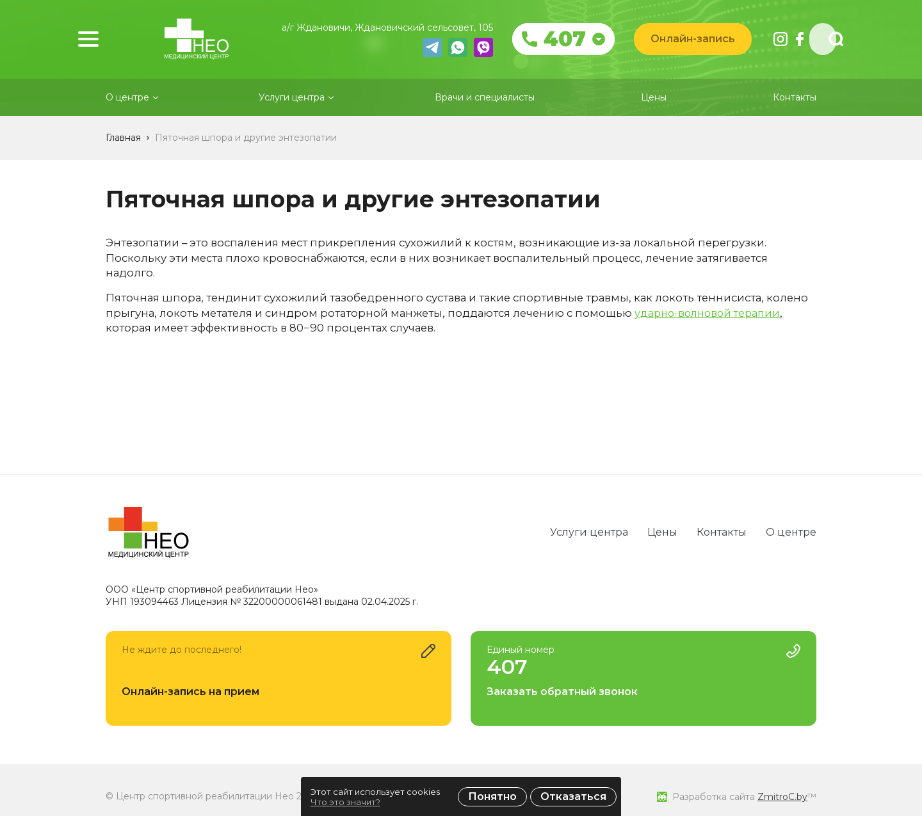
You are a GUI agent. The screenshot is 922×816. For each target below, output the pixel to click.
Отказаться (573, 796)
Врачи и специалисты (485, 114)
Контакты (794, 114)
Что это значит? (345, 802)
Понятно (492, 796)
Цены (654, 114)
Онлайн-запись (700, 39)
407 (572, 39)
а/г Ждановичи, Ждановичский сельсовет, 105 (394, 28)
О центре (791, 532)
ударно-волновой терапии (711, 329)
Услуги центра (589, 532)
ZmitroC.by (782, 797)
